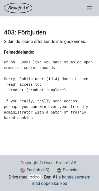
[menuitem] (34, 170)
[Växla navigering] (89, 8)
